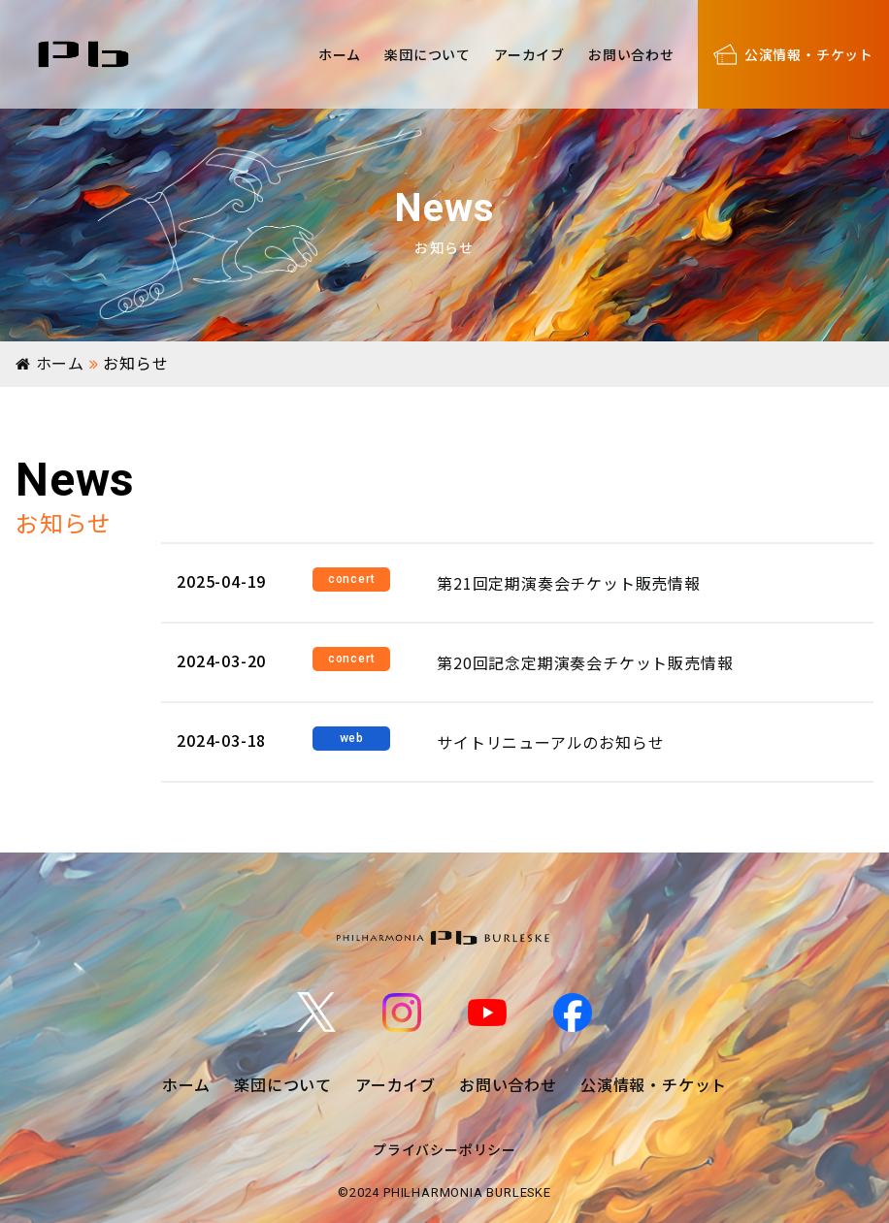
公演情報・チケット (653, 1084)
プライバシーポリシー (444, 1149)
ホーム (339, 54)
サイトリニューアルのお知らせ (550, 742)
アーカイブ (529, 54)
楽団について (427, 54)
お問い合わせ (631, 54)
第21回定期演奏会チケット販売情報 (569, 583)
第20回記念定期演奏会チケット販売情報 (585, 662)
